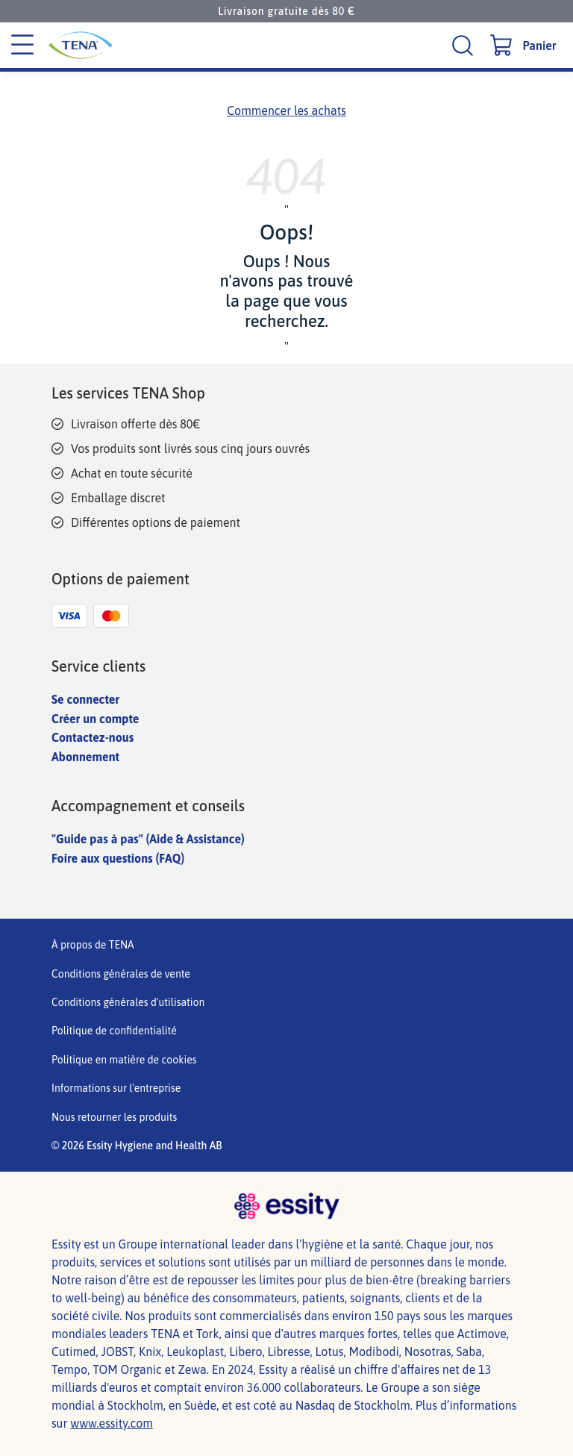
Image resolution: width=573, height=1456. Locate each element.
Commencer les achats (286, 110)
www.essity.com (111, 1423)
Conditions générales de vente (120, 974)
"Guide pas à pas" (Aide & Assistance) (148, 839)
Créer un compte (95, 718)
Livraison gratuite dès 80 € (286, 11)
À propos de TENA (92, 945)
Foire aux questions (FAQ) (117, 858)
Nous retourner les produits (114, 1117)
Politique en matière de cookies (124, 1060)
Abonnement (85, 756)
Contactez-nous (92, 737)
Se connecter (85, 699)
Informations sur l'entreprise (116, 1088)
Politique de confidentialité (114, 1031)
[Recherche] (464, 45)
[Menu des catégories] (22, 45)
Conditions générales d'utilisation (127, 1002)
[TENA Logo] (124, 45)
